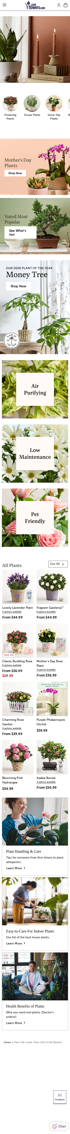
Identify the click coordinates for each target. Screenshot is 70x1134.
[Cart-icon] (65, 5)
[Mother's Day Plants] (15, 173)
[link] (58, 564)
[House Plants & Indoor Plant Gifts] (18, 286)
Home (7, 1042)
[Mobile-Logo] (35, 5)
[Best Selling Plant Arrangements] (20, 232)
